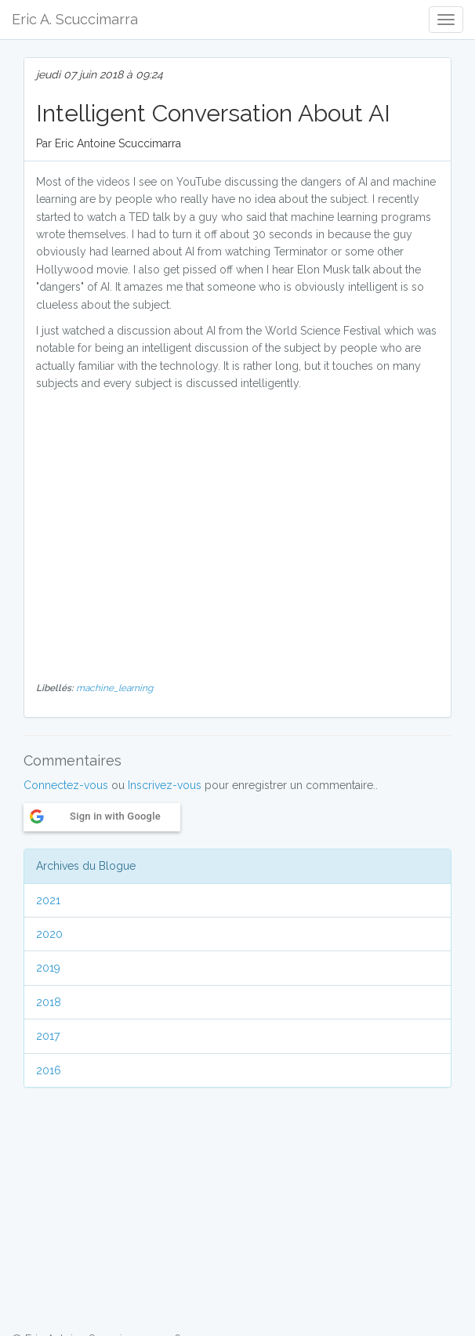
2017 (48, 1036)
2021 (48, 900)
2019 (48, 967)
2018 (48, 1002)
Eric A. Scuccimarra (75, 19)
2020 (49, 934)
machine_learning (114, 687)
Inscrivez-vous (164, 785)
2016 (48, 1070)
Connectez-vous (66, 785)
